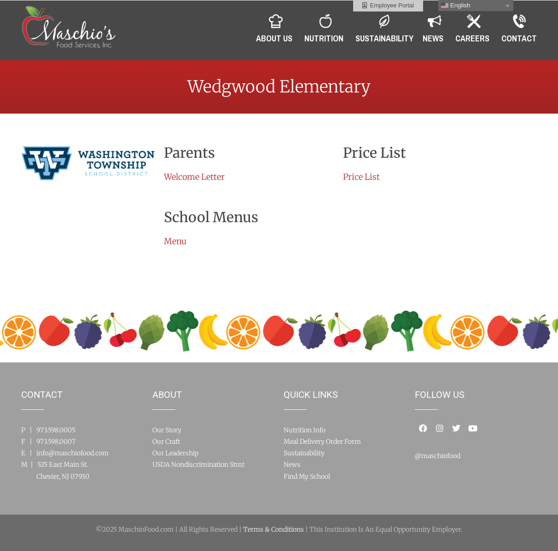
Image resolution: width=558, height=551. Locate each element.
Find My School (307, 476)
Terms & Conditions (273, 529)
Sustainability (304, 453)
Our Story (166, 430)
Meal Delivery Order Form (322, 441)
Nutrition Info (305, 430)
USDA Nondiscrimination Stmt (198, 464)
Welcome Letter (194, 177)
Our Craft (166, 441)
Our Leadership (175, 453)
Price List (361, 177)
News (292, 464)
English (455, 5)
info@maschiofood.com (72, 453)
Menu (175, 241)
